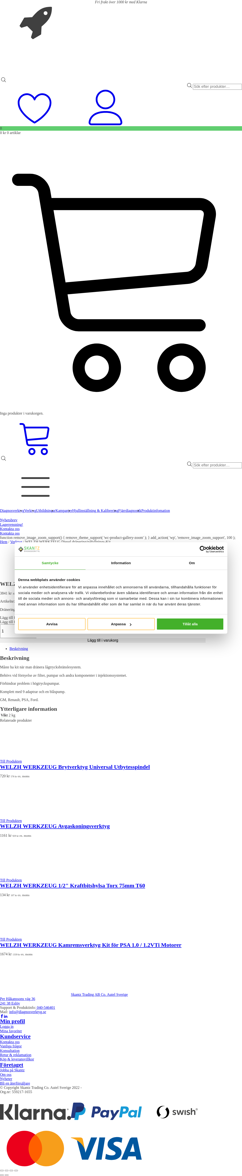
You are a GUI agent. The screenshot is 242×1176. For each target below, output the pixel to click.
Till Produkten (11, 761)
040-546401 (45, 1008)
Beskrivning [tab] (18, 649)
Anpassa (121, 624)
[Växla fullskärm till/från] (7, 1170)
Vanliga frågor (11, 1046)
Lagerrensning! (11, 525)
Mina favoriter (11, 1031)
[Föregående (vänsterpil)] (2, 1175)
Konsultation (10, 1051)
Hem (3, 542)
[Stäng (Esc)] (16, 1170)
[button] (13, 618)
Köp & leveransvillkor (17, 1059)
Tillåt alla (190, 624)
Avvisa (52, 624)
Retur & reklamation (15, 1055)
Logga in (6, 1026)
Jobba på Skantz (12, 1070)
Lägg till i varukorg (102, 640)
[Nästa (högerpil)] (7, 1175)
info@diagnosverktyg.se (27, 1012)
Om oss (5, 1075)
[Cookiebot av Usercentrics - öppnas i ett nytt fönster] (203, 549)
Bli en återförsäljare (15, 1083)
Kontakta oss (10, 529)
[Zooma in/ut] (2, 1170)
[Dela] (11, 1170)
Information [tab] (121, 563)
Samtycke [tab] (50, 563)
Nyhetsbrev (8, 520)
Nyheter (6, 1079)
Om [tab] (192, 563)
